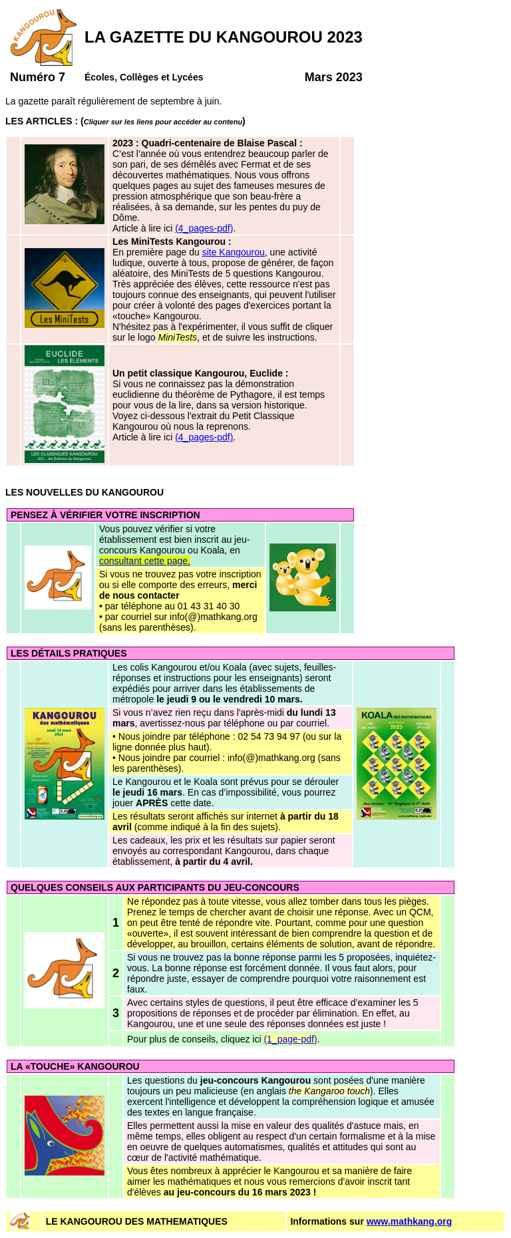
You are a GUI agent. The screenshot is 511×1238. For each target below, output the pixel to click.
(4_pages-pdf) (204, 228)
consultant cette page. (144, 560)
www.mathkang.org (409, 1221)
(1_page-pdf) (290, 1039)
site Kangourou (233, 252)
